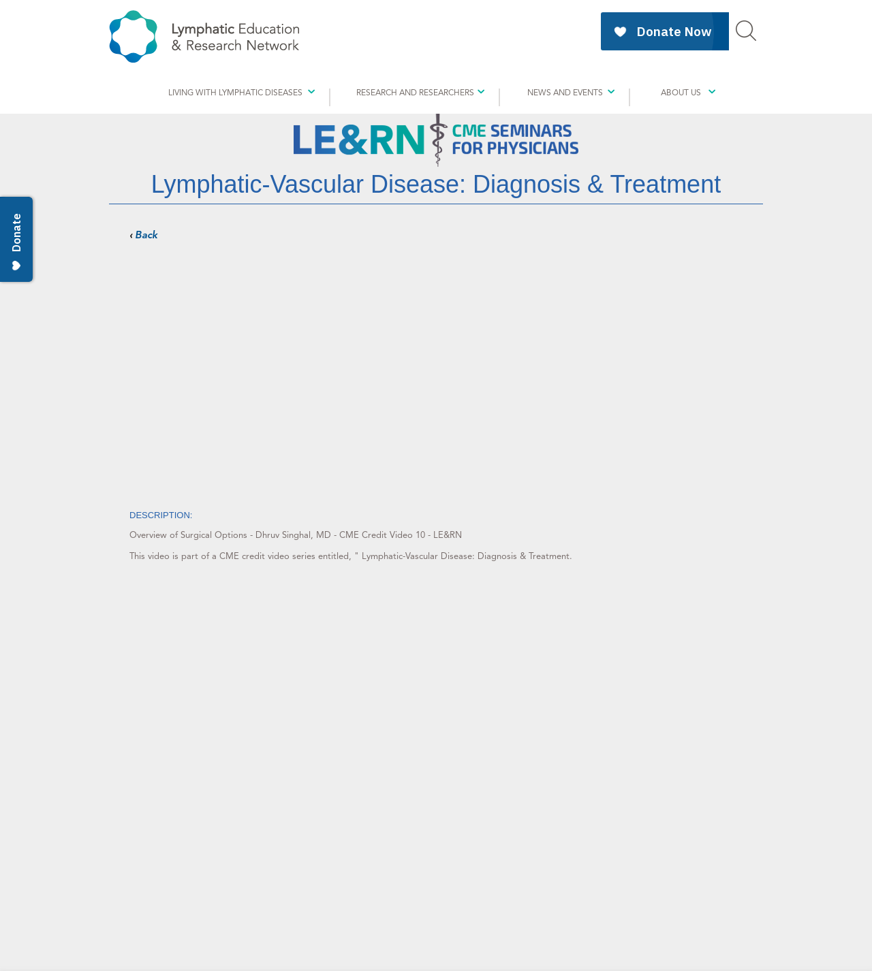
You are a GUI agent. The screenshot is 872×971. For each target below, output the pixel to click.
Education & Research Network (204, 36)
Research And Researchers (415, 92)
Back (146, 235)
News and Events (565, 92)
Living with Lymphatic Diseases (235, 92)
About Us (681, 92)
